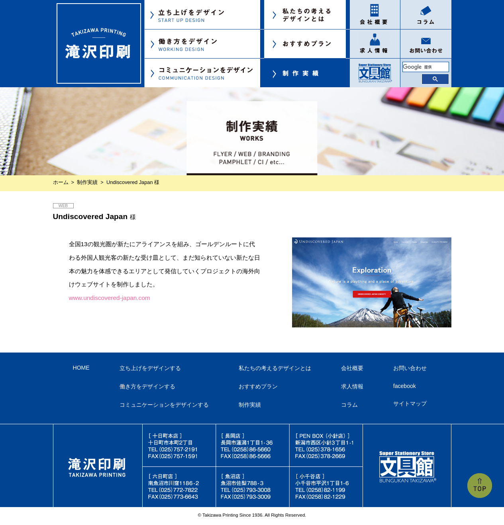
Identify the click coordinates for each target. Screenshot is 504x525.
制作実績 (87, 182)
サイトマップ (410, 403)
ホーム (61, 182)
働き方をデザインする (147, 386)
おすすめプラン (258, 386)
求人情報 (352, 386)
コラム (349, 405)
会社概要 (352, 368)
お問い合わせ (410, 368)
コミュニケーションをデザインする (164, 405)
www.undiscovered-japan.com (109, 297)
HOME (81, 367)
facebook (404, 386)
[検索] (425, 67)
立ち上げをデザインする (150, 368)
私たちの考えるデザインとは (275, 368)
